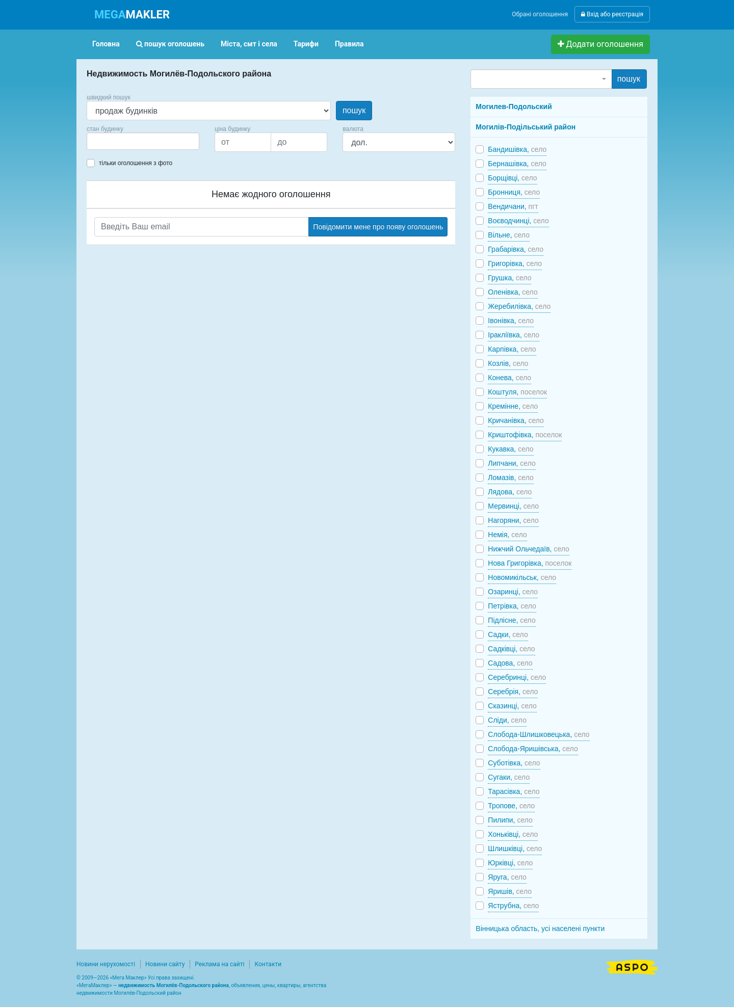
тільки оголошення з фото (135, 163)
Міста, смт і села (249, 44)
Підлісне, (511, 620)
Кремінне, (513, 406)
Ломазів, (510, 477)
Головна (106, 44)
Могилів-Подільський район (525, 127)
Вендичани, (513, 206)
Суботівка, (514, 763)
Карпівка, (512, 349)
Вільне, (509, 235)
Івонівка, (511, 320)
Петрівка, (512, 606)
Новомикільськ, (522, 577)
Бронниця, (514, 192)
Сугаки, (509, 777)
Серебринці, (517, 677)
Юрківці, (510, 863)
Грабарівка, (515, 249)
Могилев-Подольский (514, 106)
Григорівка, (515, 263)
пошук (354, 110)
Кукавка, (510, 449)
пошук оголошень (170, 44)
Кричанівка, (516, 420)
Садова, (510, 663)
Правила (349, 44)
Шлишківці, (515, 848)
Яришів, (510, 891)
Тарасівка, (513, 791)
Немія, (507, 535)
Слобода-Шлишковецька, (538, 734)
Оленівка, (512, 292)
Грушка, (509, 278)
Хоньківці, (513, 834)
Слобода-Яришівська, (533, 749)
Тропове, (511, 806)
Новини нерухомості (105, 964)
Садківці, (511, 649)
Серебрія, (513, 691)
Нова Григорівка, (529, 563)
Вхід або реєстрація (612, 14)
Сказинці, (512, 706)
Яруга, (507, 877)
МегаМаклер (94, 985)
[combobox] (143, 141)
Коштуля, (517, 392)
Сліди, (507, 720)
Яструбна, (513, 906)
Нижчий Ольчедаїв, (528, 549)
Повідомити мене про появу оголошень (378, 227)
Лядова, (510, 492)
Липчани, (511, 463)
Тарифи (306, 44)
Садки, (508, 634)
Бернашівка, (517, 164)
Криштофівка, (525, 435)
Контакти (267, 964)
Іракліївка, (513, 335)
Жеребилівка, (519, 306)
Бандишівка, (517, 149)
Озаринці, (513, 592)
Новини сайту (165, 964)
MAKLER (132, 14)
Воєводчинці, (518, 221)
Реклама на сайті (219, 964)
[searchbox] (105, 141)
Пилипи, (510, 820)
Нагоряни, (513, 520)
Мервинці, (513, 506)
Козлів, (508, 363)
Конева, (509, 378)
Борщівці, (512, 178)
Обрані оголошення (540, 14)
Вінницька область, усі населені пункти (540, 928)
